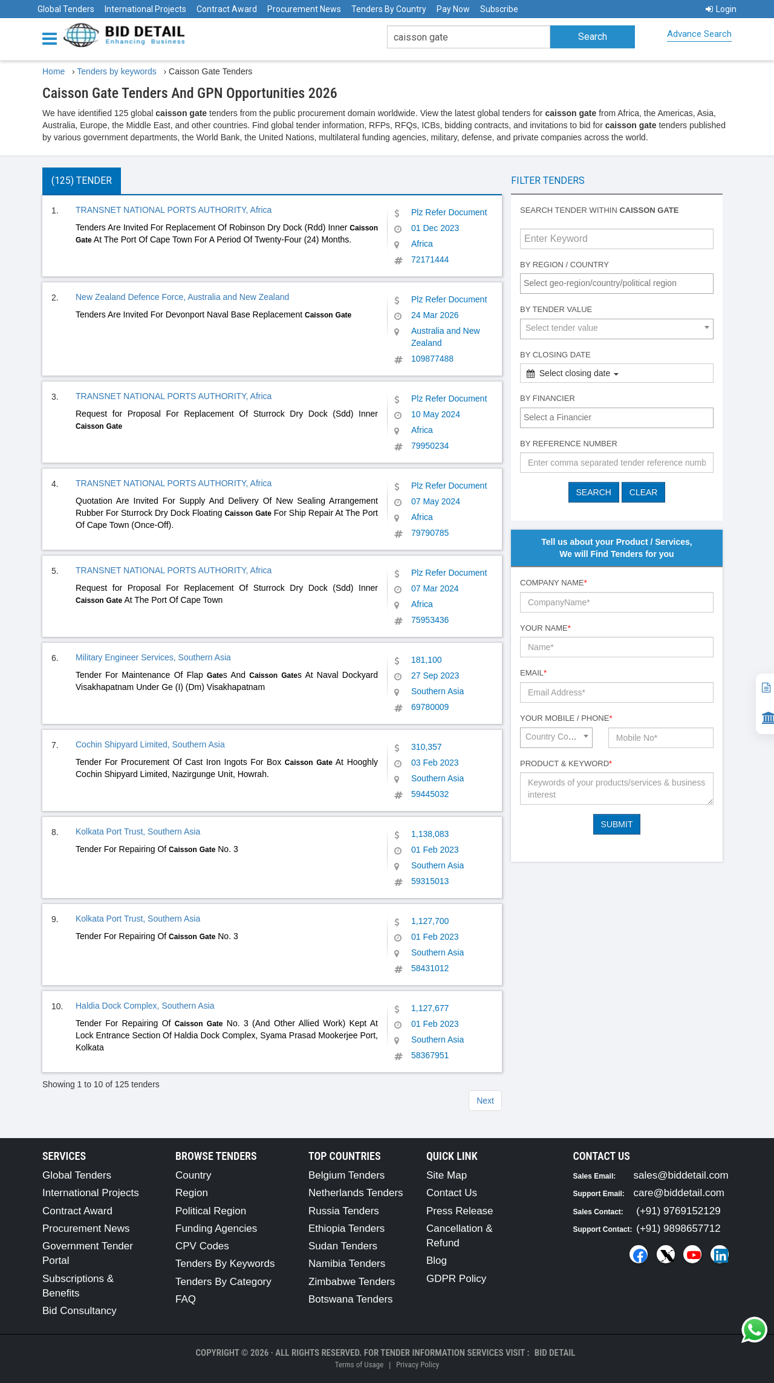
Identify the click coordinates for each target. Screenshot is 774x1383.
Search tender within (599, 210)
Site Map (446, 1175)
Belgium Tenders (346, 1175)
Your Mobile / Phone (566, 718)
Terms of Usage (359, 1364)
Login (721, 9)
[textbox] (620, 283)
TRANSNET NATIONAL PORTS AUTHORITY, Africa (174, 210)
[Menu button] (52, 37)
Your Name (545, 628)
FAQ (185, 1299)
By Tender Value (556, 309)
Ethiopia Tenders (346, 1228)
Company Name (553, 582)
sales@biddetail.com (681, 1175)
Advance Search (699, 33)
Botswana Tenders (350, 1299)
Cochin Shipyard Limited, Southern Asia (150, 744)
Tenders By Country (388, 9)
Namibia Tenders (346, 1263)
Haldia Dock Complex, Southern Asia (145, 1005)
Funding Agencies (216, 1228)
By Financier (547, 398)
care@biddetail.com (679, 1193)
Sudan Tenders (342, 1246)
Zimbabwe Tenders (351, 1281)
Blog (436, 1260)
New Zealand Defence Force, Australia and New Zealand (182, 297)
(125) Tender (81, 180)
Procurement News (304, 9)
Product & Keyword (566, 763)
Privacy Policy (417, 1364)
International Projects (145, 9)
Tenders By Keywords (225, 1263)
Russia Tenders (343, 1211)
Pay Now (453, 9)
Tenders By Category (223, 1281)
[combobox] (617, 283)
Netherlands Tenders (355, 1193)
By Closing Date (555, 354)
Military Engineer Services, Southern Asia (153, 657)
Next (485, 1100)
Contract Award (227, 9)
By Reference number (568, 443)
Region (191, 1193)
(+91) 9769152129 (678, 1211)
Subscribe (499, 9)
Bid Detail (555, 1352)
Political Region (210, 1211)
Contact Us (451, 1193)
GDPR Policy (456, 1278)
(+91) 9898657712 (678, 1228)
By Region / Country (564, 264)
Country (193, 1175)
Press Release (459, 1211)
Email (533, 672)
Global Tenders (65, 9)
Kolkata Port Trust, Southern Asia (138, 831)
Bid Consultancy (79, 1310)
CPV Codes (202, 1246)
